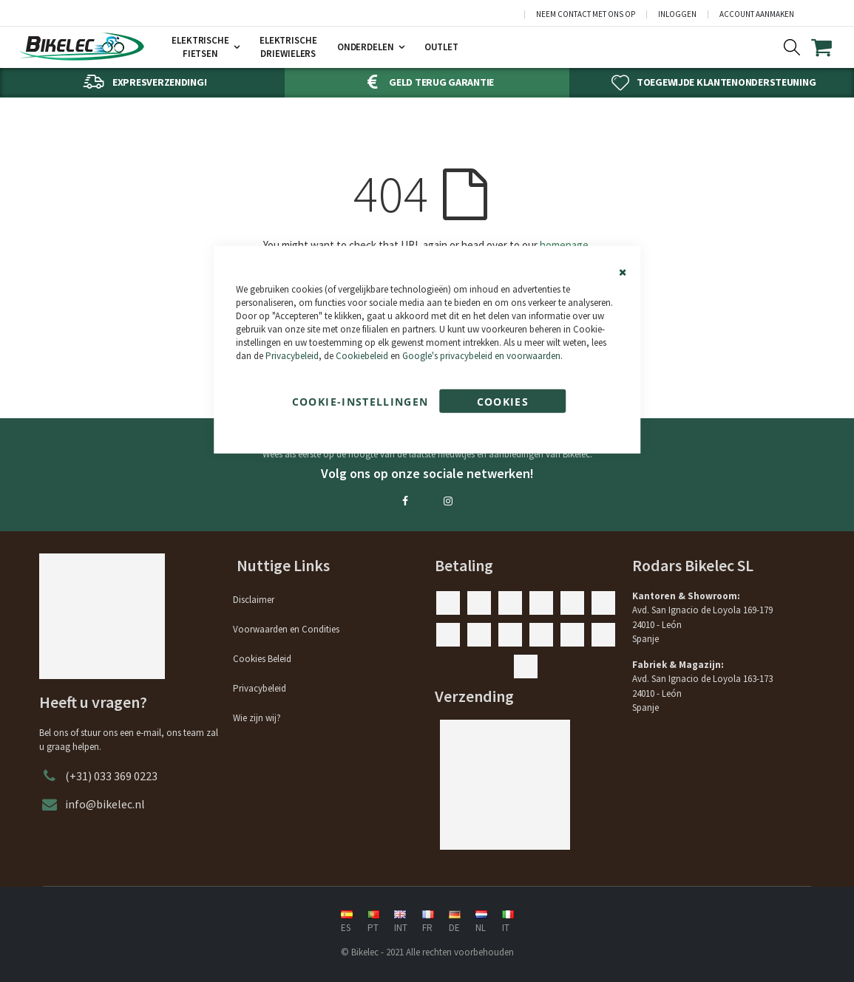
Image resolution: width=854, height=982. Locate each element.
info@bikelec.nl (105, 804)
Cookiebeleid (362, 356)
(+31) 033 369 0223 (111, 775)
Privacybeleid (292, 356)
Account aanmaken (756, 14)
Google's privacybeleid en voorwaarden (481, 356)
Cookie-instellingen (360, 401)
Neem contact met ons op (585, 14)
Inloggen (677, 14)
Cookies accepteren (503, 403)
